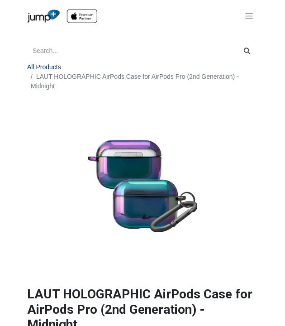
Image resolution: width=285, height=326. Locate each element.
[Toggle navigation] (249, 16)
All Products (44, 67)
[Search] (247, 51)
